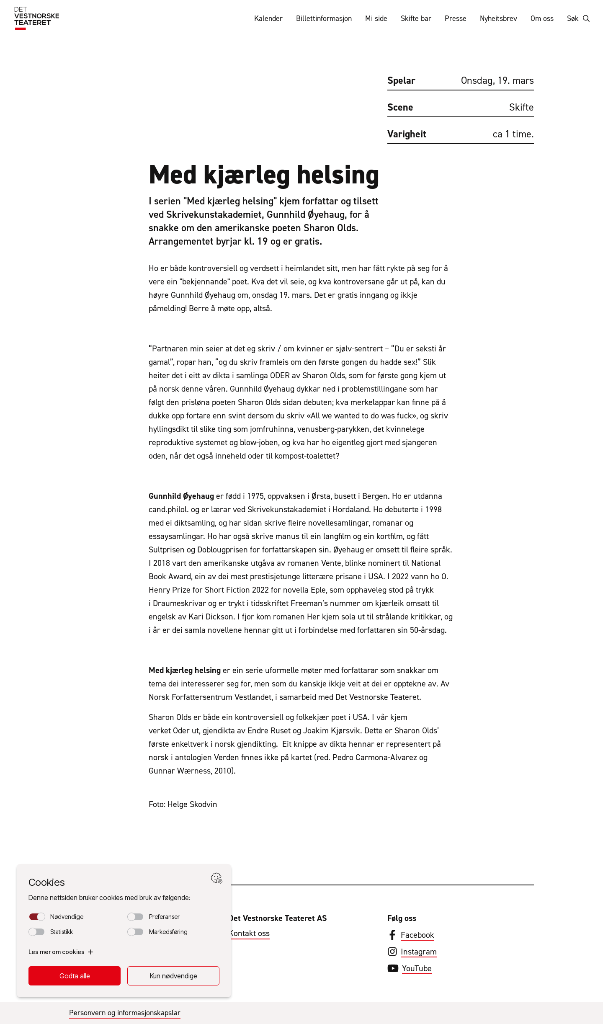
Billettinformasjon (324, 18)
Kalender (268, 18)
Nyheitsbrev (498, 18)
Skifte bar (416, 18)
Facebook (417, 934)
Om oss (542, 18)
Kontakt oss (249, 933)
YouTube (417, 968)
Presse (455, 18)
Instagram (419, 951)
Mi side (376, 18)
